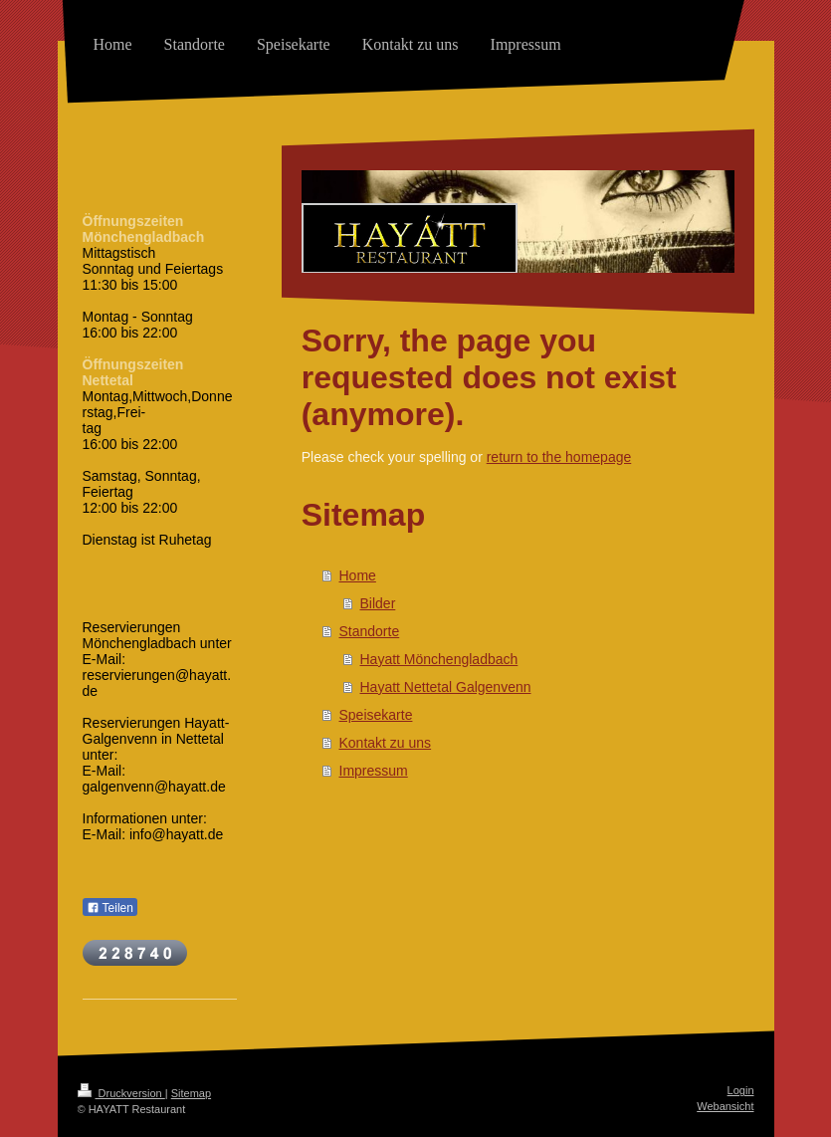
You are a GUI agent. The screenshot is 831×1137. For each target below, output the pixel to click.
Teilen (110, 908)
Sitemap (191, 1093)
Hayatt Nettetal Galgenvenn (445, 687)
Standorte (369, 631)
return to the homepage (559, 457)
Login (740, 1090)
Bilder (378, 603)
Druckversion (121, 1093)
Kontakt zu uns (385, 743)
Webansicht (725, 1106)
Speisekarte (376, 715)
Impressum (373, 771)
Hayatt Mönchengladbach (439, 659)
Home (357, 575)
